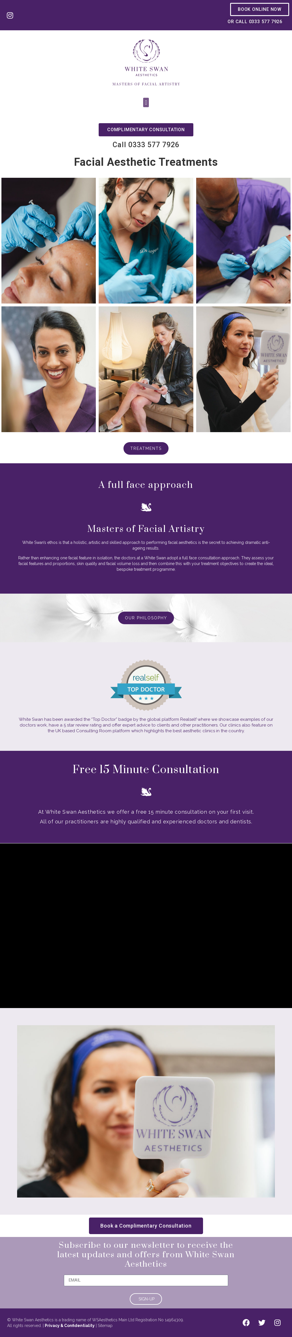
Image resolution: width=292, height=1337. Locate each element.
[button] (146, 102)
